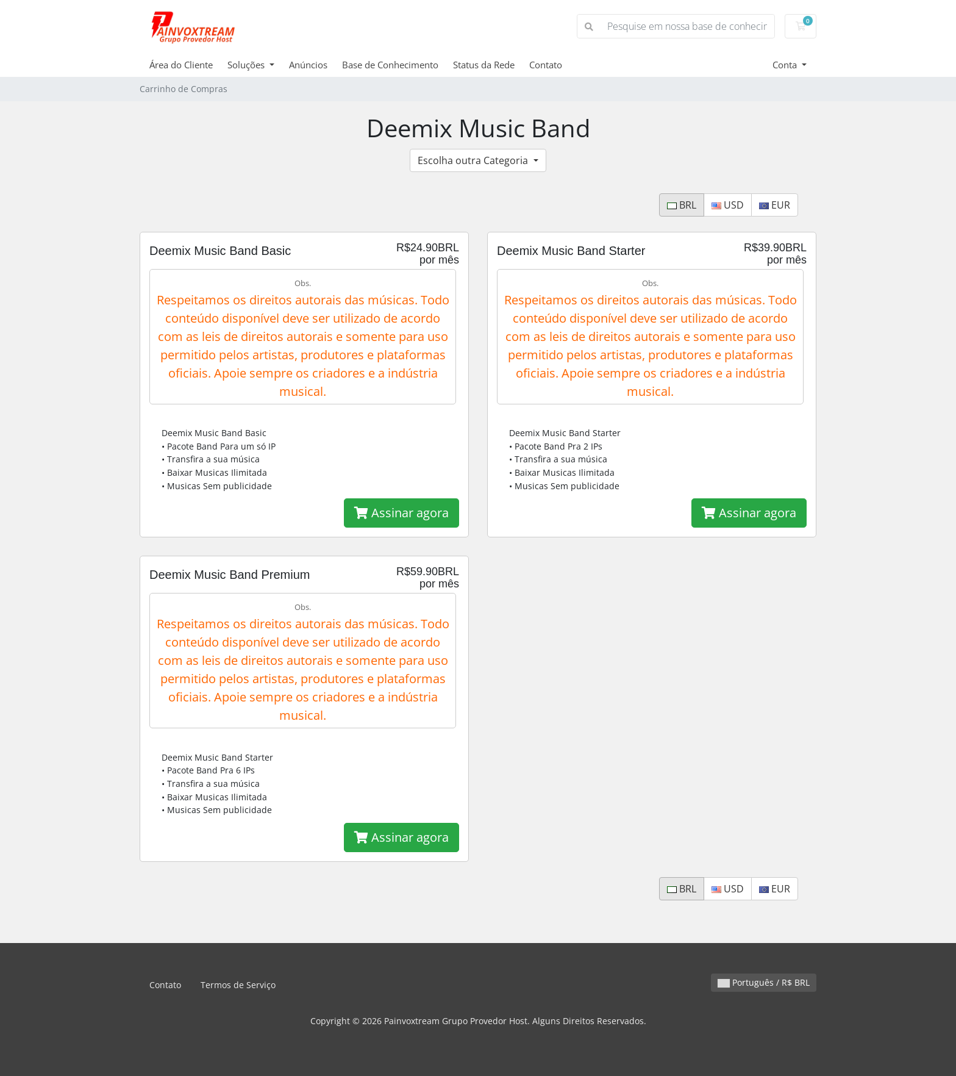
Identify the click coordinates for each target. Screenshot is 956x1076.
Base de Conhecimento (390, 65)
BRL (681, 205)
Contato (545, 65)
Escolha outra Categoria (474, 160)
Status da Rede (484, 65)
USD (728, 205)
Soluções (247, 65)
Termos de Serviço (238, 985)
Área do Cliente (181, 65)
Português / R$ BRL (764, 982)
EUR (774, 205)
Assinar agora (401, 512)
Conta (785, 65)
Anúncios (308, 65)
